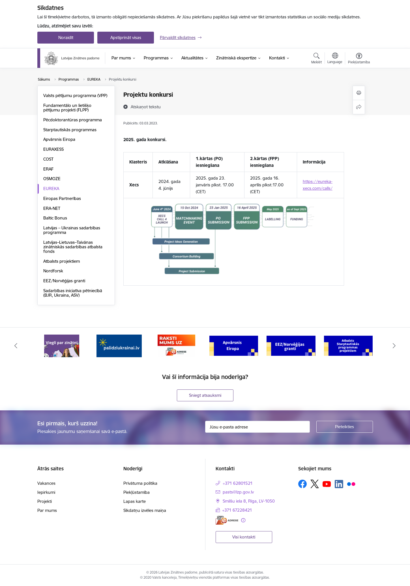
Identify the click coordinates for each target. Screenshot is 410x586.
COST (48, 159)
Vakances (46, 483)
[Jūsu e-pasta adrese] (257, 427)
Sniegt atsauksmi (205, 395)
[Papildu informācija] (243, 520)
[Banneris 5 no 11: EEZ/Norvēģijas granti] (291, 345)
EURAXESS (53, 149)
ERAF (48, 169)
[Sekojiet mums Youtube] (327, 483)
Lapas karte (134, 501)
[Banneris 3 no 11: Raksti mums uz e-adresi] (176, 345)
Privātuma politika (140, 483)
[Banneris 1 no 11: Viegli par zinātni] (61, 345)
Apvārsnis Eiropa (59, 139)
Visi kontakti (243, 537)
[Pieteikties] (344, 427)
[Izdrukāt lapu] (359, 93)
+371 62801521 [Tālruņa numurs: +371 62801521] (238, 483)
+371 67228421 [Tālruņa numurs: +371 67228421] (237, 510)
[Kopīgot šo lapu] (359, 107)
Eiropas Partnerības (62, 198)
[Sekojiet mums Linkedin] (339, 484)
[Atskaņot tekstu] (146, 106)
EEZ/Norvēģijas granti (64, 280)
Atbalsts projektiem (61, 261)
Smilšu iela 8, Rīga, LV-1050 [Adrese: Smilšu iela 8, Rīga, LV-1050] (249, 501)
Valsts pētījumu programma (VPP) (75, 95)
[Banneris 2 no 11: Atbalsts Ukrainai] (119, 345)
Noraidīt (65, 37)
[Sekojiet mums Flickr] (351, 483)
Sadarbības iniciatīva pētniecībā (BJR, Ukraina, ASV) (72, 293)
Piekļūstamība (136, 492)
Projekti (44, 501)
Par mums (47, 510)
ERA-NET (51, 208)
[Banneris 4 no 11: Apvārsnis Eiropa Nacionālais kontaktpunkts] (233, 345)
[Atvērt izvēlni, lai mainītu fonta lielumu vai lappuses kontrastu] (359, 59)
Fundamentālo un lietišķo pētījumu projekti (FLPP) (67, 108)
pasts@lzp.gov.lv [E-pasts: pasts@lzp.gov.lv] (238, 492)
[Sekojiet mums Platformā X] (314, 484)
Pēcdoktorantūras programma (72, 119)
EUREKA (51, 188)
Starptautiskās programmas (69, 129)
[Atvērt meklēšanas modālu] (316, 59)
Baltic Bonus (55, 218)
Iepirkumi (46, 492)
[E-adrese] (227, 520)
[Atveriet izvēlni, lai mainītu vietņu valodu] (335, 58)
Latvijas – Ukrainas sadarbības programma (71, 230)
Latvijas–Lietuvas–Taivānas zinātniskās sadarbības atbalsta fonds (72, 247)
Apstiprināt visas (125, 37)
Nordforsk (53, 270)
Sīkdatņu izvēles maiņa (144, 510)
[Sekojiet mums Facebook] (302, 484)
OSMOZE (52, 178)
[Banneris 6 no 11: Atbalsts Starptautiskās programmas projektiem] (348, 345)
